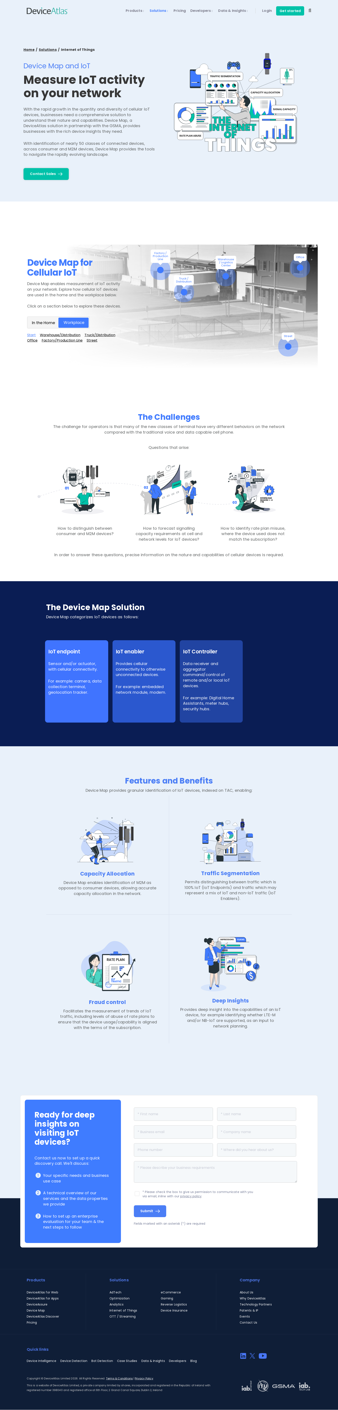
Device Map (36, 1310)
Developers (201, 10)
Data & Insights (233, 10)
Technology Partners (256, 1304)
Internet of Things (123, 1310)
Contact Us (248, 1322)
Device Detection (73, 1361)
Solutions (159, 10)
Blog (193, 1361)
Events (245, 1316)
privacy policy (191, 1196)
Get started (290, 10)
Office (32, 340)
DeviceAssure (37, 1304)
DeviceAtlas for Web (42, 1292)
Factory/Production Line (62, 340)
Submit (146, 1211)
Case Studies (127, 1361)
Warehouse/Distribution (60, 335)
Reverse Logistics (174, 1304)
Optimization (120, 1298)
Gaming (167, 1298)
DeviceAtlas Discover (43, 1316)
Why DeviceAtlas (253, 1298)
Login (267, 10)
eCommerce (171, 1292)
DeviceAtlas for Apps (43, 1298)
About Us (247, 1292)
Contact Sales (43, 173)
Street (92, 340)
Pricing (180, 10)
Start (31, 335)
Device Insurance (174, 1310)
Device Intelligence (41, 1361)
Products (135, 10)
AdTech (115, 1292)
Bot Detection (102, 1361)
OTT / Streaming (123, 1316)
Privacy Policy (144, 1378)
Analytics (117, 1304)
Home (28, 49)
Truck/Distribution (99, 335)
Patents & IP (249, 1310)
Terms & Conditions (119, 1378)
